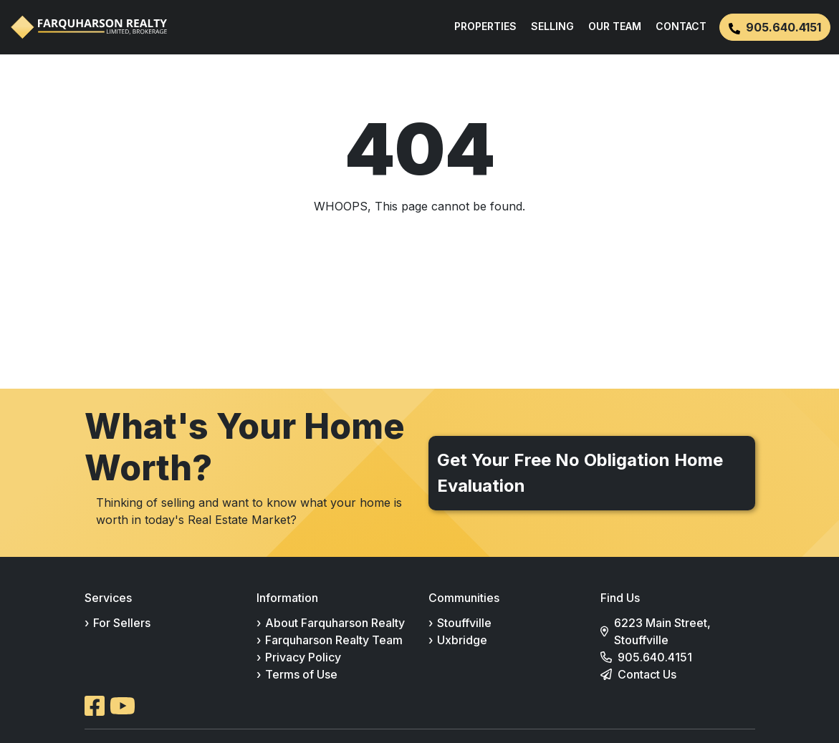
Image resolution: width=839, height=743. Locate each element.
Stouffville (464, 623)
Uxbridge (462, 640)
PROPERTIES (485, 26)
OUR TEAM (614, 26)
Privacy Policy (303, 657)
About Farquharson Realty (335, 623)
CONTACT (681, 26)
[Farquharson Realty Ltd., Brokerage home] (89, 27)
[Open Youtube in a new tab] (122, 705)
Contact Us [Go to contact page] (647, 674)
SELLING (552, 26)
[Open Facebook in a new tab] (95, 705)
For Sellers (121, 623)
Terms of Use (301, 674)
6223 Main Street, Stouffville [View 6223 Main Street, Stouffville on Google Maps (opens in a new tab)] (662, 631)
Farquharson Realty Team (334, 640)
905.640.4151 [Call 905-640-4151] (655, 657)
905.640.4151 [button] (775, 27)
